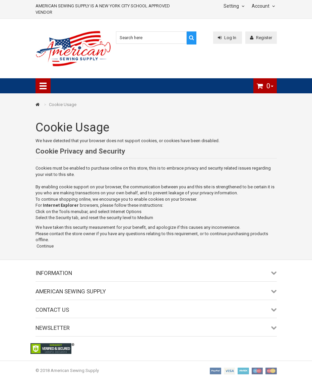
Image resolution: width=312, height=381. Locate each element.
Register (261, 37)
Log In (227, 37)
